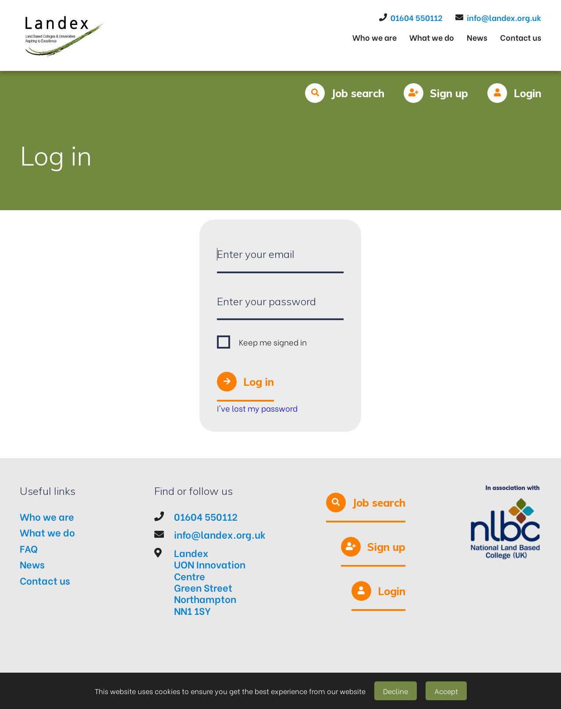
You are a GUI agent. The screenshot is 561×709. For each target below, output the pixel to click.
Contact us (520, 37)
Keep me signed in (273, 342)
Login (527, 93)
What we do (431, 37)
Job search (357, 93)
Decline (395, 691)
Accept (446, 691)
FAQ (29, 548)
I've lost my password (257, 408)
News (477, 37)
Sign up (449, 93)
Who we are (374, 37)
